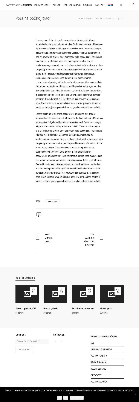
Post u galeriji (51, 308)
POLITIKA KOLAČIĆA (99, 382)
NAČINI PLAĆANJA (99, 362)
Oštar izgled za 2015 (25, 308)
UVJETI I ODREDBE (98, 369)
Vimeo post (106, 308)
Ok (59, 398)
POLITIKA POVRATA (99, 356)
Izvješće (53, 202)
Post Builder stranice (83, 308)
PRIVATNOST (96, 375)
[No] (135, 394)
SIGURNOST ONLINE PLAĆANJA (104, 336)
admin (20, 313)
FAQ (92, 343)
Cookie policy (76, 398)
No (65, 398)
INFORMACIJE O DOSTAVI (101, 349)
